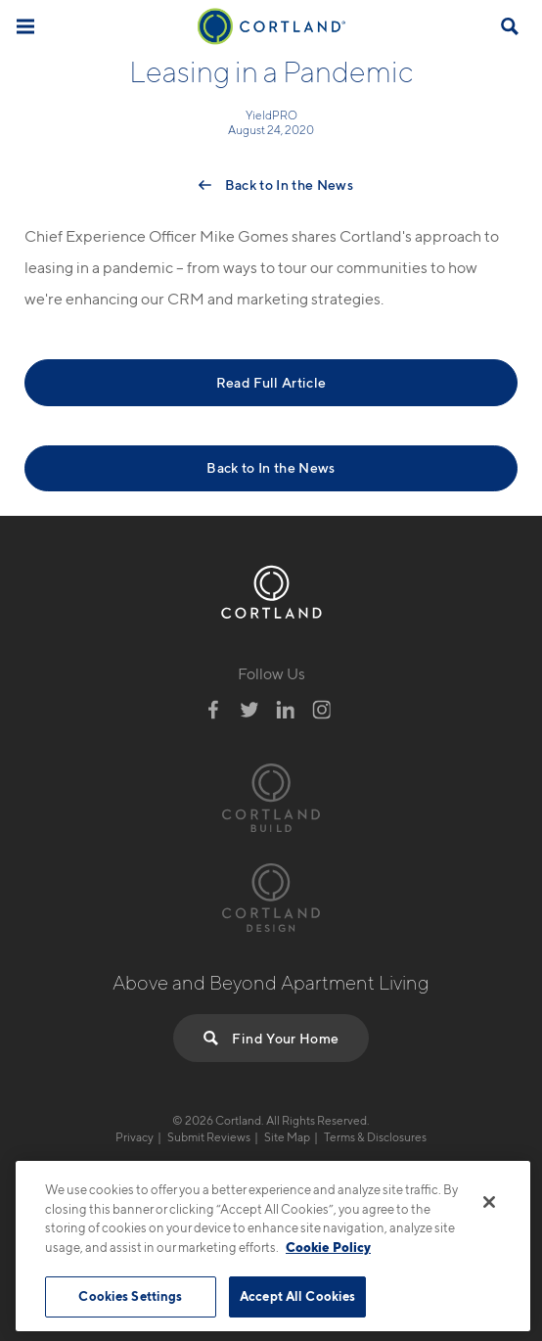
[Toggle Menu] (25, 26)
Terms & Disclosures (375, 1137)
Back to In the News (289, 184)
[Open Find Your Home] (510, 26)
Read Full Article (271, 382)
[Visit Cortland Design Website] (271, 895)
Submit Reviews (208, 1137)
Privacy (134, 1137)
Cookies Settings (130, 1296)
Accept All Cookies (297, 1296)
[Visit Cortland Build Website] (271, 795)
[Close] (489, 1202)
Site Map (287, 1137)
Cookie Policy (328, 1247)
